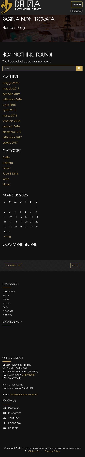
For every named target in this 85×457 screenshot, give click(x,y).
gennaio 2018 (11, 126)
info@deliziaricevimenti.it (24, 394)
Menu (78, 5)
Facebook (11, 423)
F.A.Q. (75, 265)
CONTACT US (13, 265)
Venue (6, 303)
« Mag (7, 236)
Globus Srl (33, 451)
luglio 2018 (9, 104)
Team (6, 299)
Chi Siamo (9, 291)
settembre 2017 (12, 137)
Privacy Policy (52, 451)
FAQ (5, 307)
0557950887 (28, 374)
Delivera (7, 162)
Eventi (6, 168)
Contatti (8, 311)
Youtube (10, 418)
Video (6, 184)
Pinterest (10, 408)
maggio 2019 (10, 88)
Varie (5, 179)
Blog (21, 27)
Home (7, 27)
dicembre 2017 (11, 131)
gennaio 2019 (11, 94)
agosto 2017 (10, 142)
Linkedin (10, 428)
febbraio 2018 (11, 121)
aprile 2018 (9, 110)
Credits (7, 315)
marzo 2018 (9, 115)
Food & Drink (10, 173)
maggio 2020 (10, 83)
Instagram (11, 413)
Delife (6, 157)
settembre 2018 (12, 99)
